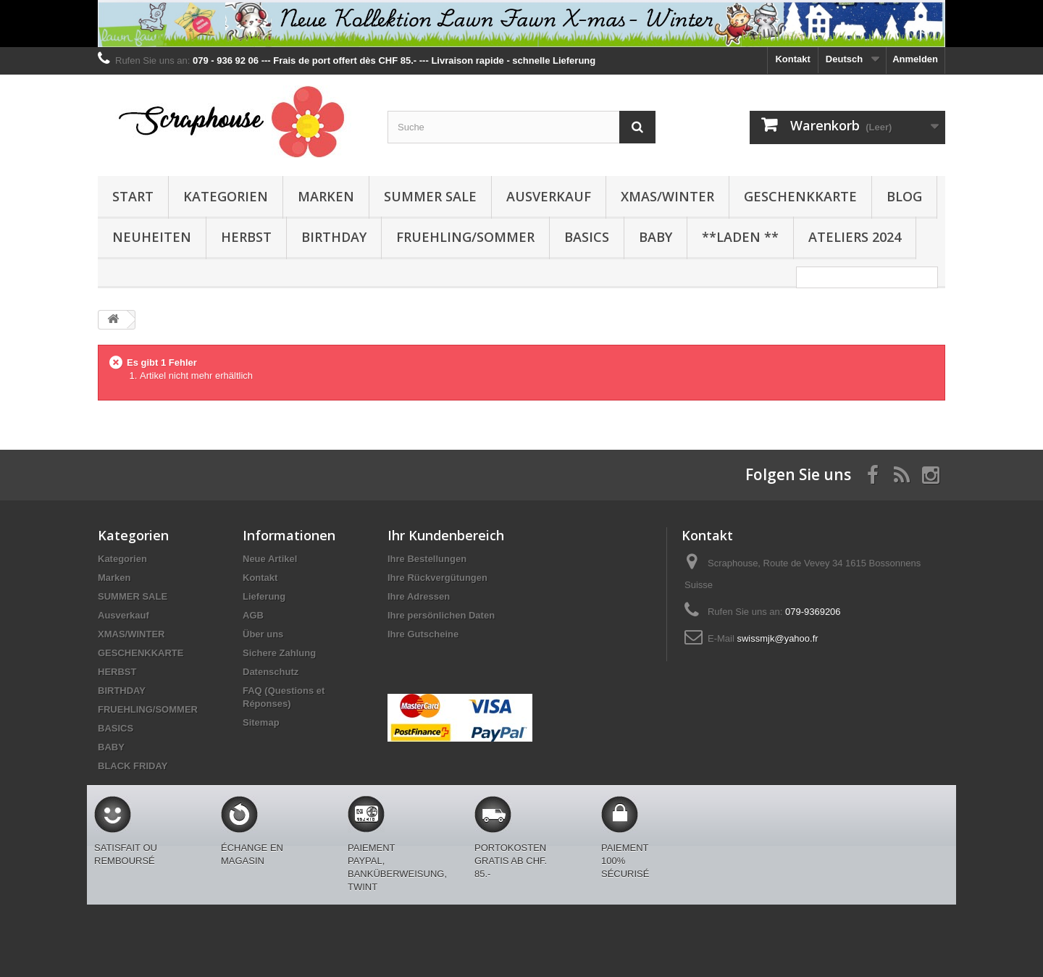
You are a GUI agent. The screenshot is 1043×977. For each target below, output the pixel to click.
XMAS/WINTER (667, 196)
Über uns (263, 634)
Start (133, 196)
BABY (655, 237)
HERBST (246, 237)
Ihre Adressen (419, 596)
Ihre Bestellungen (427, 558)
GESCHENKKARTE (800, 196)
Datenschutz (270, 671)
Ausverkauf (548, 196)
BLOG (904, 196)
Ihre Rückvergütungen (437, 577)
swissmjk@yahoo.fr (777, 638)
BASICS (586, 237)
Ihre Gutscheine (423, 634)
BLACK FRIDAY (132, 765)
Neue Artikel (270, 558)
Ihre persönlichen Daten (441, 615)
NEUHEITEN (151, 237)
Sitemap (261, 722)
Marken (326, 196)
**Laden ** (740, 237)
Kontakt (792, 59)
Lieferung (264, 596)
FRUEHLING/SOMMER (465, 237)
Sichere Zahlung (279, 652)
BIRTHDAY (333, 237)
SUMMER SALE (430, 196)
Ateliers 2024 (854, 237)
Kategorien (225, 196)
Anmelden (915, 59)
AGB (253, 615)
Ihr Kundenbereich (446, 535)
